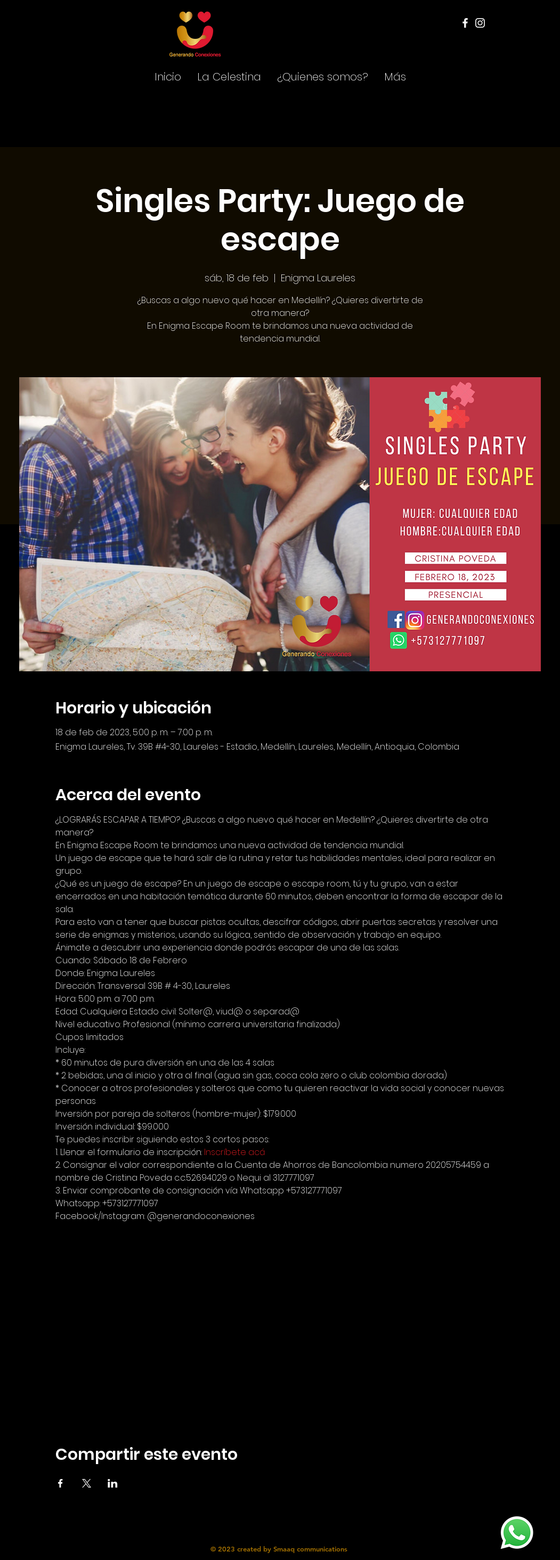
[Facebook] (465, 23)
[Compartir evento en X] (87, 1483)
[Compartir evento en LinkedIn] (113, 1483)
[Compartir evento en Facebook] (60, 1483)
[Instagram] (480, 23)
